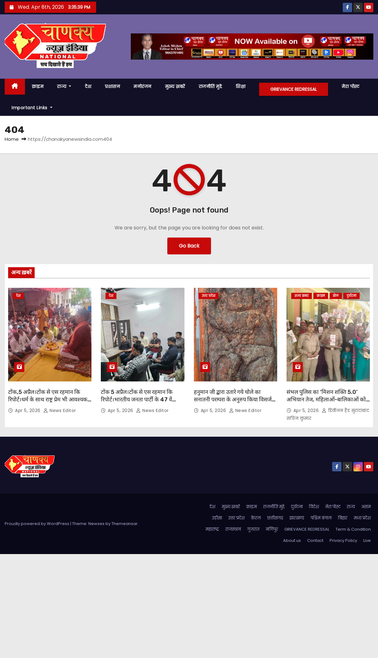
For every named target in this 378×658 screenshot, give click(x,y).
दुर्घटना (351, 295)
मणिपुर (272, 529)
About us (292, 540)
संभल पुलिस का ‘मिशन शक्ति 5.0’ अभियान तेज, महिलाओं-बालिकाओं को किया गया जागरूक (326, 399)
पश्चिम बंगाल (321, 518)
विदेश (314, 507)
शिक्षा (240, 86)
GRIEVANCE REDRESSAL (293, 89)
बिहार (342, 518)
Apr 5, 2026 (28, 410)
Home (12, 139)
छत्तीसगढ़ (275, 518)
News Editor (59, 410)
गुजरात (253, 529)
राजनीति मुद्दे (210, 86)
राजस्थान (233, 529)
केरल (256, 518)
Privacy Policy (343, 540)
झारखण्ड (296, 518)
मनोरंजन (142, 86)
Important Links (32, 108)
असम (366, 507)
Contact (315, 540)
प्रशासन (112, 86)
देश (88, 86)
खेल (336, 295)
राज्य (64, 86)
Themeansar (124, 524)
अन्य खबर (301, 295)
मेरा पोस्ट (351, 86)
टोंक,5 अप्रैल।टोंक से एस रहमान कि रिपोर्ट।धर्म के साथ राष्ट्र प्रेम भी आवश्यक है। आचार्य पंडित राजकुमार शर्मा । (47, 399)
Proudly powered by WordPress (37, 524)
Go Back (189, 245)
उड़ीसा (217, 518)
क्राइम (38, 86)
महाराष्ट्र (212, 529)
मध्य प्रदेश (362, 518)
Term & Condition (353, 529)
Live (367, 540)
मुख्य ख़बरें (175, 86)
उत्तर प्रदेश (208, 295)
